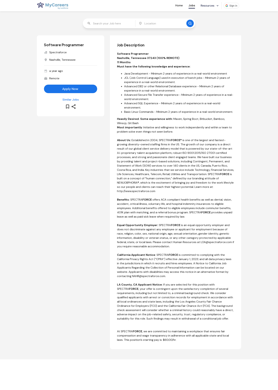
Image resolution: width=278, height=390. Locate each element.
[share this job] (73, 106)
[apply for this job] (70, 89)
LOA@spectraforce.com (216, 242)
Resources (210, 5)
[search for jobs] (190, 23)
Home (179, 5)
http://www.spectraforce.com (136, 191)
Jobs (191, 5)
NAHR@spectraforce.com (148, 276)
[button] (231, 5)
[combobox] (109, 23)
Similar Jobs (70, 100)
